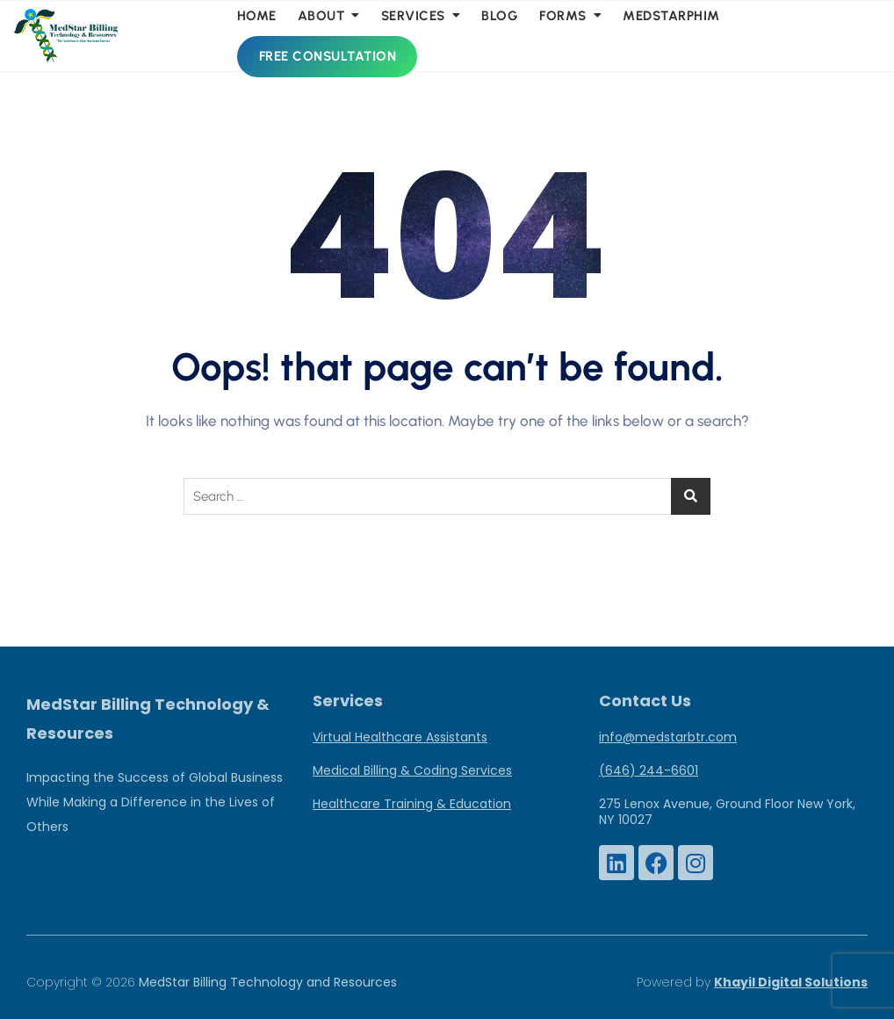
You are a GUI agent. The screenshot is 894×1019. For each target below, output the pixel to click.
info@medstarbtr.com (668, 737)
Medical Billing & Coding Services (412, 770)
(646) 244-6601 (648, 770)
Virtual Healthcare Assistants (400, 737)
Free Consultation (328, 56)
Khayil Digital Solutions (791, 982)
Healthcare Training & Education (412, 804)
